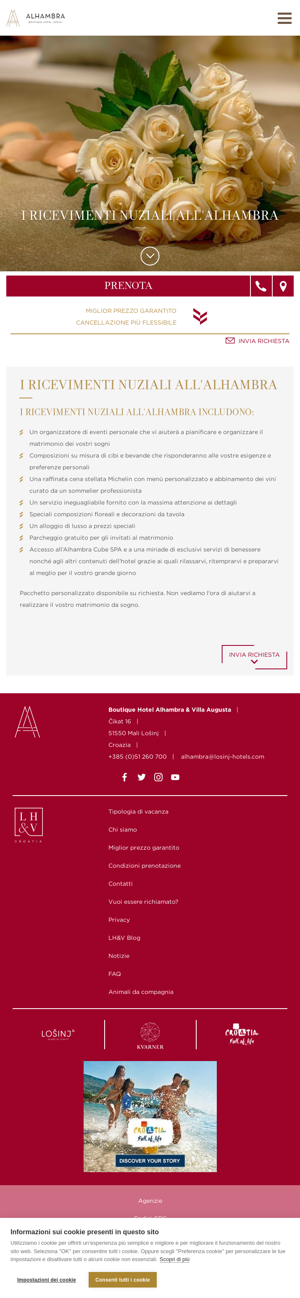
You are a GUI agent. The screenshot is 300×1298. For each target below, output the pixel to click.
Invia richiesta (264, 341)
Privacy (119, 919)
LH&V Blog (124, 937)
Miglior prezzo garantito (131, 310)
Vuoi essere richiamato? (143, 901)
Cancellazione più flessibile (126, 322)
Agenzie (150, 1200)
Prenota (128, 286)
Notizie (118, 955)
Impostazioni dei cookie (46, 1280)
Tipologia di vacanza (138, 811)
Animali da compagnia (141, 991)
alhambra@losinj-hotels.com (222, 756)
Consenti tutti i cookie (122, 1280)
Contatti (120, 883)
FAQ (114, 973)
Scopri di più (175, 1259)
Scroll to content (150, 256)
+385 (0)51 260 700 (137, 756)
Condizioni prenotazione (144, 865)
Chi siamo (122, 829)
